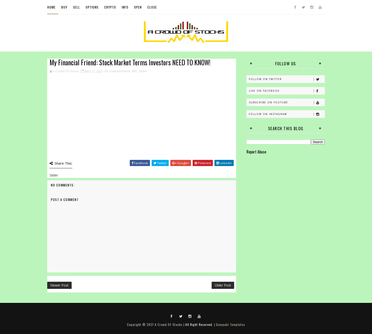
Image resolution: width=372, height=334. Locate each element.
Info (125, 7)
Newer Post (59, 285)
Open (138, 7)
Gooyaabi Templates (230, 324)
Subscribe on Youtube (287, 102)
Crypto (110, 7)
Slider (143, 71)
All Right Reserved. (199, 324)
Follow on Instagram (287, 114)
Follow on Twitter (287, 79)
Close (152, 7)
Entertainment (119, 71)
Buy (64, 7)
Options (92, 7)
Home (51, 7)
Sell (76, 7)
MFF (134, 71)
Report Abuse (256, 152)
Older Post (223, 285)
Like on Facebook (287, 91)
